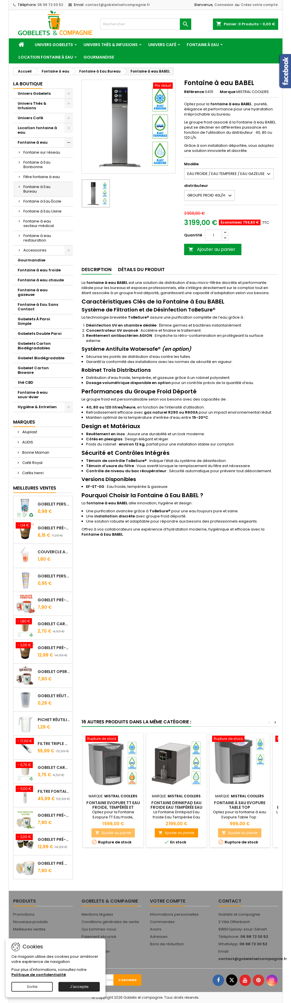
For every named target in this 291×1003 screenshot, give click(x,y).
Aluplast (29, 432)
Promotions (23, 914)
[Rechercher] (145, 24)
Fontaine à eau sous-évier (33, 395)
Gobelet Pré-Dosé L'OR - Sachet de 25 (54, 839)
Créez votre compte (259, 4)
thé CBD (25, 382)
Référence (194, 91)
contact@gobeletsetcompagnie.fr (117, 4)
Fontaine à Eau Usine (42, 211)
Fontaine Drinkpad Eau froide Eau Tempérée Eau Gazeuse (176, 807)
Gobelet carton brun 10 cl (54, 624)
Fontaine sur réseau (41, 152)
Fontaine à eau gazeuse (33, 292)
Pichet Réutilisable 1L (54, 719)
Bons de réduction (167, 944)
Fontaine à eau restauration (37, 238)
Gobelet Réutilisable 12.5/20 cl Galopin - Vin (54, 696)
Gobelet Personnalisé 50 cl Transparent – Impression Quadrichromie (54, 576)
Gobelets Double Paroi (40, 333)
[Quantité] (213, 235)
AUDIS (27, 442)
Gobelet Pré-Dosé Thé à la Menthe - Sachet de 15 (54, 815)
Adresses (159, 936)
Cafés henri (32, 473)
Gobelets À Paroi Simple (34, 321)
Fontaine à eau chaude (41, 280)
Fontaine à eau (203, 45)
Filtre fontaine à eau (41, 176)
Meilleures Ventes (34, 488)
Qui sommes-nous (99, 929)
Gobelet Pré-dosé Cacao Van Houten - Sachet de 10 (54, 528)
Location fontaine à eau (46, 57)
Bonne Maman (35, 452)
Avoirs (155, 929)
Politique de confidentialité (38, 974)
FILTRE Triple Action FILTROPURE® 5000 (54, 743)
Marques (24, 422)
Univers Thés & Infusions (111, 45)
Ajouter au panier (211, 249)
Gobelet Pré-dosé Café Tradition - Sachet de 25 (54, 647)
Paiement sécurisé (99, 936)
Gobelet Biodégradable (41, 358)
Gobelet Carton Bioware (33, 370)
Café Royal (31, 462)
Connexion (223, 4)
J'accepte (79, 986)
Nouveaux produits (30, 921)
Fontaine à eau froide (39, 270)
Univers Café (162, 45)
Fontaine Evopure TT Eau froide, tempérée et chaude (113, 807)
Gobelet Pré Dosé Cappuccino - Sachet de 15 (54, 863)
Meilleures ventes (29, 929)
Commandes (162, 921)
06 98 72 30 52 (50, 4)
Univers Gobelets (54, 45)
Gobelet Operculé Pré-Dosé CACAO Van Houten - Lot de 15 (54, 671)
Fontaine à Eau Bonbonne (36, 165)
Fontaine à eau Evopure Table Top (239, 805)
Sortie (32, 986)
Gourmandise (99, 57)
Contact (229, 901)
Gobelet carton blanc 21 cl (54, 767)
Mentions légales (97, 914)
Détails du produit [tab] (141, 269)
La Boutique (27, 84)
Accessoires (34, 250)
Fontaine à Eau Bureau (36, 189)
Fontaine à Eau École (42, 201)
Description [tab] (96, 269)
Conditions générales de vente (110, 921)
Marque (227, 91)
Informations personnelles (174, 914)
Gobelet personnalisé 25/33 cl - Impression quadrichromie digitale (54, 504)
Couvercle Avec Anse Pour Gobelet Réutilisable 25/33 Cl (54, 552)
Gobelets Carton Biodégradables (34, 346)
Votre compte (167, 901)
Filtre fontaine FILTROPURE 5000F (54, 791)
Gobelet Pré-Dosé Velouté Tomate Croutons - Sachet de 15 (54, 600)
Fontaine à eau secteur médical (38, 223)
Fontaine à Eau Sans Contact (38, 307)
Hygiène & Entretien (37, 407)
